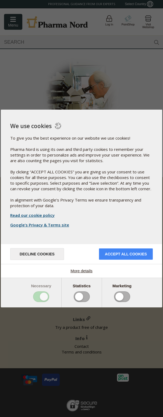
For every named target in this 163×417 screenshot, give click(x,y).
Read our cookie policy (32, 215)
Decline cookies (37, 254)
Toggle (41, 296)
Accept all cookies (126, 254)
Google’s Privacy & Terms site (40, 225)
